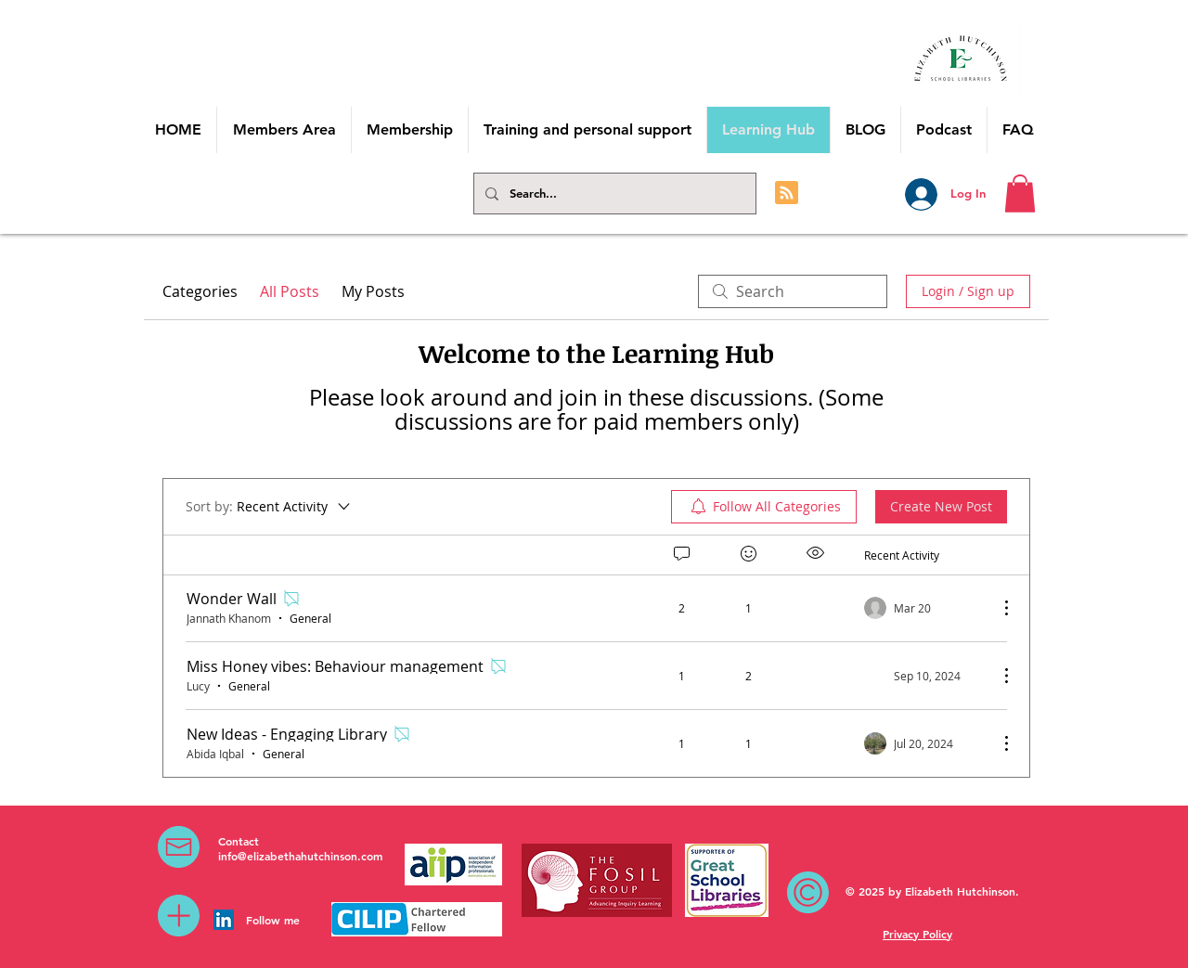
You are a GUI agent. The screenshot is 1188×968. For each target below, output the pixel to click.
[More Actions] (997, 608)
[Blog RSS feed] (786, 193)
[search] (792, 291)
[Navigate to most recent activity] (924, 608)
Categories (200, 291)
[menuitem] (764, 506)
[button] (1020, 193)
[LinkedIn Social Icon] (223, 920)
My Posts (373, 291)
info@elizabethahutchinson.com (300, 855)
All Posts (289, 291)
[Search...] (613, 193)
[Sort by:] (269, 507)
